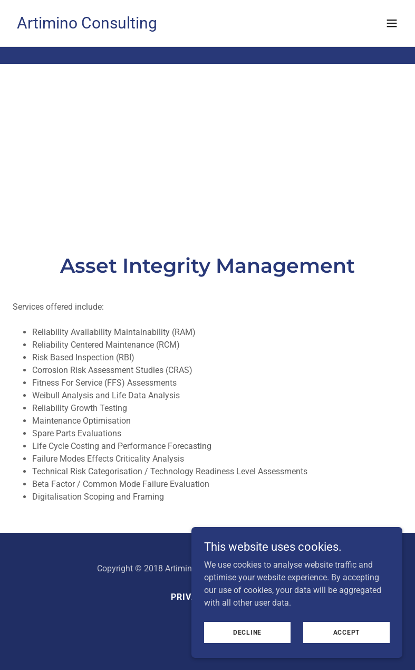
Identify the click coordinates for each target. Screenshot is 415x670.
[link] (87, 42)
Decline (247, 632)
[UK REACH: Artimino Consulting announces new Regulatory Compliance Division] (207, 8)
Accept (346, 632)
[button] (391, 40)
